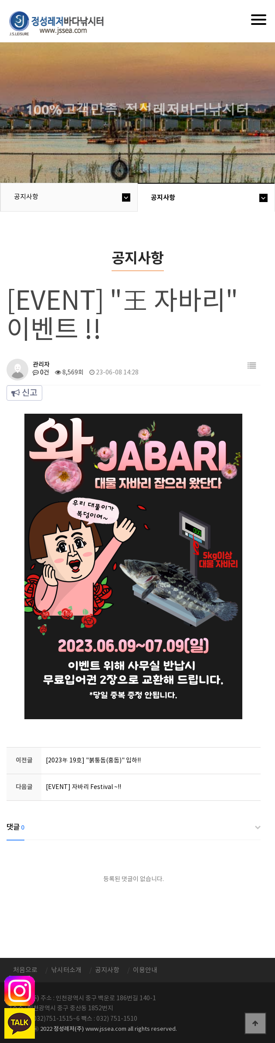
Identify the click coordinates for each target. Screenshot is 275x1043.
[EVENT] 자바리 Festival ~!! (83, 787)
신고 (24, 393)
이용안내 (145, 970)
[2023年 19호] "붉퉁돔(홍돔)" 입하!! (93, 760)
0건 (41, 372)
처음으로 (25, 970)
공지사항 (26, 197)
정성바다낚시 (62, 23)
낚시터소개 (66, 970)
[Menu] (259, 19)
